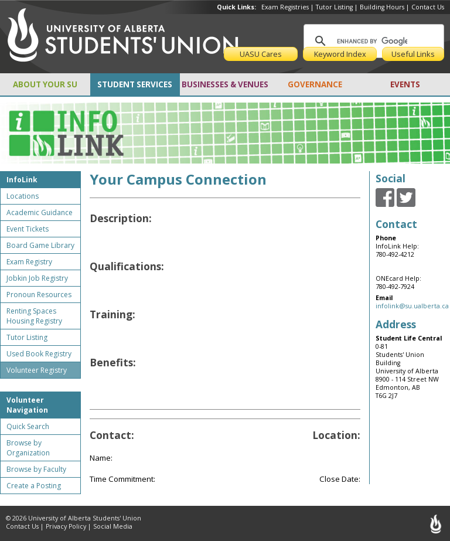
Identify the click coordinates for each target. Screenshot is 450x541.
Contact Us (427, 7)
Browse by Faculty (36, 469)
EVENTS (405, 84)
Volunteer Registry (36, 370)
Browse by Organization (28, 448)
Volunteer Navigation (27, 405)
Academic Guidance (39, 212)
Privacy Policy (66, 526)
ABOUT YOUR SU (45, 84)
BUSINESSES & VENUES (225, 84)
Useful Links (413, 54)
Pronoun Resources (38, 295)
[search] (372, 41)
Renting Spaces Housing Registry (34, 316)
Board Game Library (40, 245)
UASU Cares (261, 54)
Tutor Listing (334, 7)
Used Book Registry (38, 354)
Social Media (112, 526)
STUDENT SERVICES (134, 84)
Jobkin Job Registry (37, 278)
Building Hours (382, 7)
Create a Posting (33, 486)
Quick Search (27, 426)
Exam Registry (29, 262)
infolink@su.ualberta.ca (412, 306)
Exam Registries (285, 7)
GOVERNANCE (315, 84)
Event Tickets (27, 229)
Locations (22, 196)
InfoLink (22, 180)
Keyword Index (340, 54)
